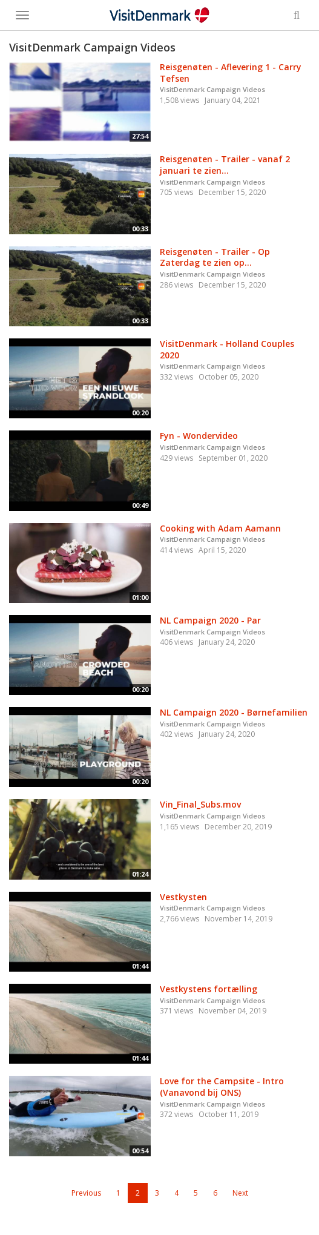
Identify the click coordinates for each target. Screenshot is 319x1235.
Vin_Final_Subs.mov (200, 804)
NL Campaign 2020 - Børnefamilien (233, 712)
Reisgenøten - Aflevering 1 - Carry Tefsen (230, 72)
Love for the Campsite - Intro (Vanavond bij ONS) (222, 1086)
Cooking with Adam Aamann (220, 528)
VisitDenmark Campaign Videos (212, 89)
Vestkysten (183, 897)
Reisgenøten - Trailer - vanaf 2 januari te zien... (225, 164)
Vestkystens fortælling (208, 989)
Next (240, 1193)
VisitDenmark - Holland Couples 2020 (227, 349)
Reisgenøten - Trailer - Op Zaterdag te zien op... (215, 257)
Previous (86, 1193)
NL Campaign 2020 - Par (210, 620)
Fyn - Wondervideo (199, 435)
